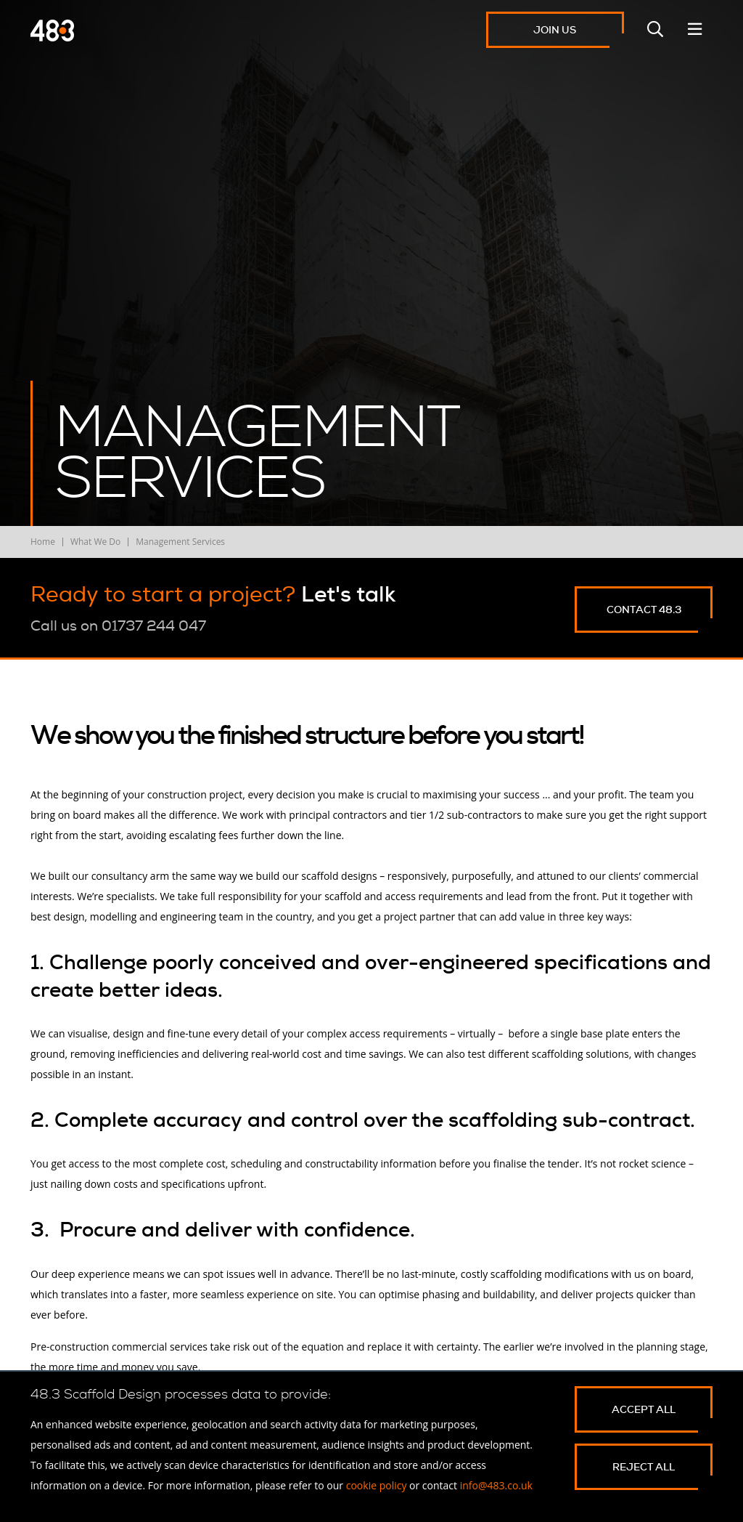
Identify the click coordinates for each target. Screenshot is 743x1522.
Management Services (180, 541)
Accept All (644, 1409)
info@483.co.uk (496, 1485)
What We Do (95, 541)
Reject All (643, 1466)
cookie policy (376, 1485)
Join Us (554, 29)
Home (42, 541)
